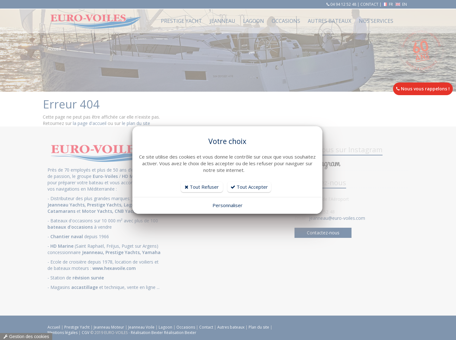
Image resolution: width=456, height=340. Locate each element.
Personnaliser (227, 205)
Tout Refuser (202, 187)
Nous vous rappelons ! (423, 89)
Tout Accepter (249, 187)
